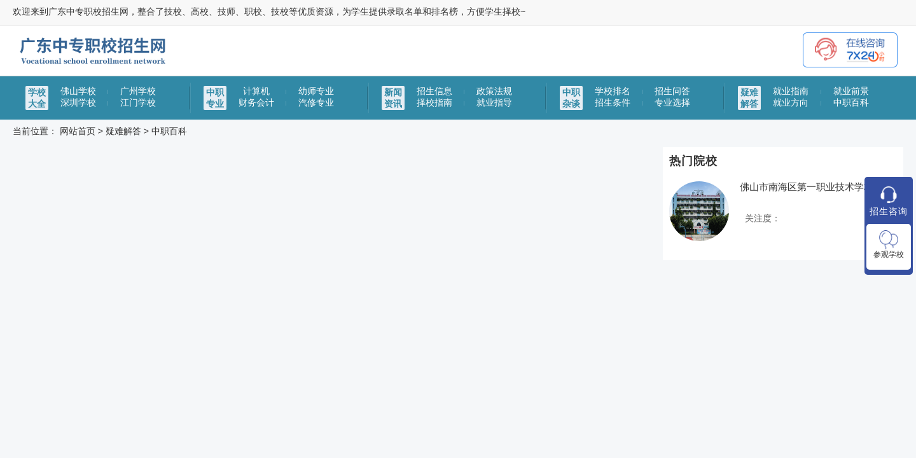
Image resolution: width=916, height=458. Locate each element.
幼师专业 (316, 91)
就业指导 (494, 102)
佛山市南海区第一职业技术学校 (806, 186)
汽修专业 (316, 102)
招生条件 (612, 102)
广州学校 (138, 91)
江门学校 (138, 102)
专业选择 (672, 102)
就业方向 (790, 102)
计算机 (256, 91)
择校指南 (434, 102)
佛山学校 (78, 91)
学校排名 (612, 91)
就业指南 (790, 91)
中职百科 (851, 102)
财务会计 (256, 102)
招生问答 (672, 91)
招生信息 (434, 91)
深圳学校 (78, 102)
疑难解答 (123, 131)
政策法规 (494, 91)
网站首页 (77, 131)
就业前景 (851, 91)
